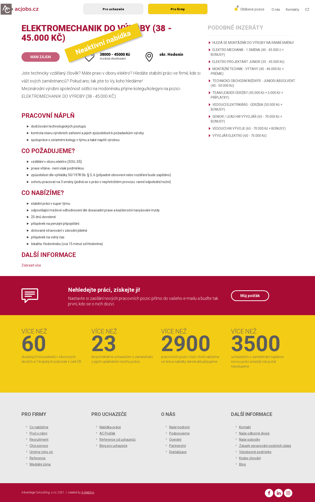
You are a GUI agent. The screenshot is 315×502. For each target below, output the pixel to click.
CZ (307, 9)
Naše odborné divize (254, 433)
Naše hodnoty (179, 427)
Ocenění (175, 439)
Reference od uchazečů (118, 439)
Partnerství (177, 446)
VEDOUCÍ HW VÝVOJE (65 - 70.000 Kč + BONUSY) (249, 128)
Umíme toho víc (41, 452)
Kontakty (292, 9)
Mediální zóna (40, 464)
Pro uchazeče (113, 9)
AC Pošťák (107, 433)
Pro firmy (178, 9)
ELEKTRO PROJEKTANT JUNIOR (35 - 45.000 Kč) (248, 62)
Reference (38, 458)
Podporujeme (179, 433)
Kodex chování (250, 458)
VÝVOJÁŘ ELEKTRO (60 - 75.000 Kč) (239, 136)
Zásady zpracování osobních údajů (265, 446)
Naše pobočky (249, 439)
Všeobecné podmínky (255, 452)
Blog (242, 464)
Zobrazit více (31, 265)
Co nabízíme (39, 427)
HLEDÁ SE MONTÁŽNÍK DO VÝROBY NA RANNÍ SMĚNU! (253, 43)
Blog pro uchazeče (113, 446)
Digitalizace (178, 452)
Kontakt (245, 427)
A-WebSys (87, 492)
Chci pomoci (39, 446)
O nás (276, 9)
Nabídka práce (110, 427)
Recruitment (39, 439)
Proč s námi (38, 433)
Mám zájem (40, 57)
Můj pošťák (250, 295)
